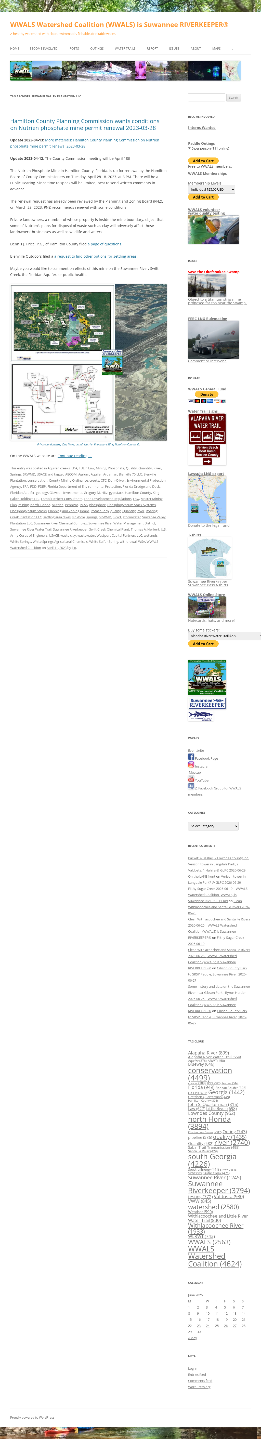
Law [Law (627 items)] (196, 1108)
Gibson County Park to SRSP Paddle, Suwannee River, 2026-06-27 (217, 974)
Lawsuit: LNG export (206, 473)
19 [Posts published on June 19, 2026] (226, 1319)
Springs (15, 474)
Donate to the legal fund (209, 523)
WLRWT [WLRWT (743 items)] (201, 1236)
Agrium (83, 474)
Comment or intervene (213, 359)
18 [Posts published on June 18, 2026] (217, 1319)
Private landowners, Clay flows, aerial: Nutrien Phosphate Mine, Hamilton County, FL (88, 444)
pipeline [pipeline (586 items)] (200, 1137)
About (196, 48)
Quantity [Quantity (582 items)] (200, 1143)
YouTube (198, 780)
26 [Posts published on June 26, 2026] (226, 1325)
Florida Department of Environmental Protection (84, 486)
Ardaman (110, 474)
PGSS (84, 505)
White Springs (20, 541)
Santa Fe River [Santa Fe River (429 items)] (203, 1151)
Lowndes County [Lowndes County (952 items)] (211, 1113)
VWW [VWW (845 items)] (199, 1201)
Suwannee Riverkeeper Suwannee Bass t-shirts (210, 581)
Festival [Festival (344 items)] (229, 1083)
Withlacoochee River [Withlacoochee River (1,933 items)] (215, 1228)
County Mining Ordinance (68, 480)
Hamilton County (138, 492)
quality (115, 511)
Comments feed (200, 1380)
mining (23, 505)
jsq (74, 547)
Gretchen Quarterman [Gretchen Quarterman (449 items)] (209, 1096)
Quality (131, 468)
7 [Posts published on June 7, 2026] (243, 1307)
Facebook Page (203, 758)
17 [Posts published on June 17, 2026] (208, 1319)
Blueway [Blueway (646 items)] (201, 1064)
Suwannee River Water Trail (30, 529)
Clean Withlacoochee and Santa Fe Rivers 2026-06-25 (219, 907)
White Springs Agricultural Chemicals (60, 541)
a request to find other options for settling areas (95, 256)
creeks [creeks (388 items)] (197, 1083)
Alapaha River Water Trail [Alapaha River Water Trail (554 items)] (214, 1056)
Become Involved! (44, 48)
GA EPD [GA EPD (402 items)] (197, 1093)
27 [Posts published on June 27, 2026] (235, 1325)
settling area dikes (57, 517)
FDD (33, 486)
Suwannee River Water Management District (121, 523)
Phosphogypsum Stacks (28, 511)
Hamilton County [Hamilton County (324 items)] (203, 1100)
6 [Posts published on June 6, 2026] (234, 1307)
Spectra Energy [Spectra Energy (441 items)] (203, 1169)
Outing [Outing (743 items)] (235, 1131)
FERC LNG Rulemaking (207, 318)
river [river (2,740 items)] (232, 1142)
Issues (174, 48)
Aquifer (53, 468)
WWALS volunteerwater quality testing (206, 211)
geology (42, 492)
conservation (37, 480)
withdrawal (128, 541)
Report (152, 48)
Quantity (145, 468)
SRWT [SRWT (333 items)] (195, 1173)
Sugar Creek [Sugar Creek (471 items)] (216, 1173)
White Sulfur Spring (103, 541)
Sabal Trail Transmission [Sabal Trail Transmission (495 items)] (213, 1147)
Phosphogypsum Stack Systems (131, 505)
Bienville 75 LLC (130, 474)
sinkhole (78, 517)
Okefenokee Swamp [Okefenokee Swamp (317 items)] (204, 1132)
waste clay (68, 535)
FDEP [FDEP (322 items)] (213, 1083)
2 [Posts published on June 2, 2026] (198, 1307)
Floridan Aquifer (22, 492)
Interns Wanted (202, 127)
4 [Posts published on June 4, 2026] (216, 1307)
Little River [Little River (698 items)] (221, 1108)
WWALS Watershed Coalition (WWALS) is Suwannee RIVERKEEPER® (119, 24)
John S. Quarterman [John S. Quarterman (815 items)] (213, 1104)
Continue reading (75, 455)
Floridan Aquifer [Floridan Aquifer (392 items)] (230, 1088)
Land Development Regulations (108, 498)
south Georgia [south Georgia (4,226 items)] (212, 1160)
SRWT (117, 517)
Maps (216, 48)
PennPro (71, 505)
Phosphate (116, 468)
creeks (65, 468)
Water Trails (125, 48)
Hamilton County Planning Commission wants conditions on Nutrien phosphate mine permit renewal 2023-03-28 (84, 124)
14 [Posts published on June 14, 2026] (243, 1313)
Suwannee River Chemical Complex (60, 523)
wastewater (86, 535)
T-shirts (194, 535)
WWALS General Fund (207, 389)
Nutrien (57, 505)
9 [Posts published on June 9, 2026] (198, 1313)
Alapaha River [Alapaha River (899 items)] (208, 1053)
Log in (192, 1368)
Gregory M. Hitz (96, 492)
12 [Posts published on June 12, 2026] (226, 1313)
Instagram (199, 766)
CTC (104, 480)
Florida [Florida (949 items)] (201, 1087)
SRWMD (29, 474)
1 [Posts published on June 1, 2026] (189, 1307)
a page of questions (104, 244)
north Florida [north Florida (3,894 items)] (209, 1122)
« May (192, 1338)
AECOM (71, 474)
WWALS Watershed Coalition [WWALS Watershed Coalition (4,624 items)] (215, 1256)
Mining (101, 468)
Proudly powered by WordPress (32, 1417)
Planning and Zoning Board (68, 511)
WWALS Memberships (207, 173)
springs (91, 517)
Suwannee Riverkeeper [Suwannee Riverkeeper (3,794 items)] (219, 1187)
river (140, 511)
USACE (42, 474)
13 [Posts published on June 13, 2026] (235, 1313)
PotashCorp (100, 511)
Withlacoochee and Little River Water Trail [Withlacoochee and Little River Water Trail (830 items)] (218, 1218)
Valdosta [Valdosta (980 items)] (229, 1196)
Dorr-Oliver (116, 480)
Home (14, 48)
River (157, 468)
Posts (74, 48)
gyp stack (116, 492)
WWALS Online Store (206, 594)
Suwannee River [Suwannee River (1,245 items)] (214, 1177)
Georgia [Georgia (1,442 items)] (226, 1092)
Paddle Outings (201, 143)
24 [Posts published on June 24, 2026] (208, 1325)
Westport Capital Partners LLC (119, 535)
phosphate (97, 505)
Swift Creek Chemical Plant (109, 529)
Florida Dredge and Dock (141, 486)
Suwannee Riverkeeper (70, 529)
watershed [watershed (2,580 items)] (213, 1206)
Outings (97, 48)
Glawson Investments (65, 492)
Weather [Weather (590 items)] (200, 1211)
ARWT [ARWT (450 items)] (216, 1060)
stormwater (132, 517)
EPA (74, 468)
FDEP (83, 468)
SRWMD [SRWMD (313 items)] (228, 1169)
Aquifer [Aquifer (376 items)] (197, 1061)
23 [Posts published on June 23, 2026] (199, 1325)
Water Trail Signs (203, 411)
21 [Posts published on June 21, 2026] (243, 1319)
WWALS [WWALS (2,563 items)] (209, 1241)
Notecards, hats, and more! (211, 618)
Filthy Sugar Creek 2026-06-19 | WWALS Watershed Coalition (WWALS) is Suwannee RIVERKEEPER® (217, 894)
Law (91, 468)
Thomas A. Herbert (145, 529)
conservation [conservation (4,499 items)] (210, 1073)
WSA (141, 541)
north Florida (40, 505)
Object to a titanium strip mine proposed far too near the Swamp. (217, 299)
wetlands (151, 535)
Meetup (194, 772)
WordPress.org (199, 1386)
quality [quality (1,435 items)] (229, 1136)
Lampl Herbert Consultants (61, 498)
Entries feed (197, 1374)
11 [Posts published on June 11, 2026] (217, 1313)
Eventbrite (196, 750)
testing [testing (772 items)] (200, 1196)
